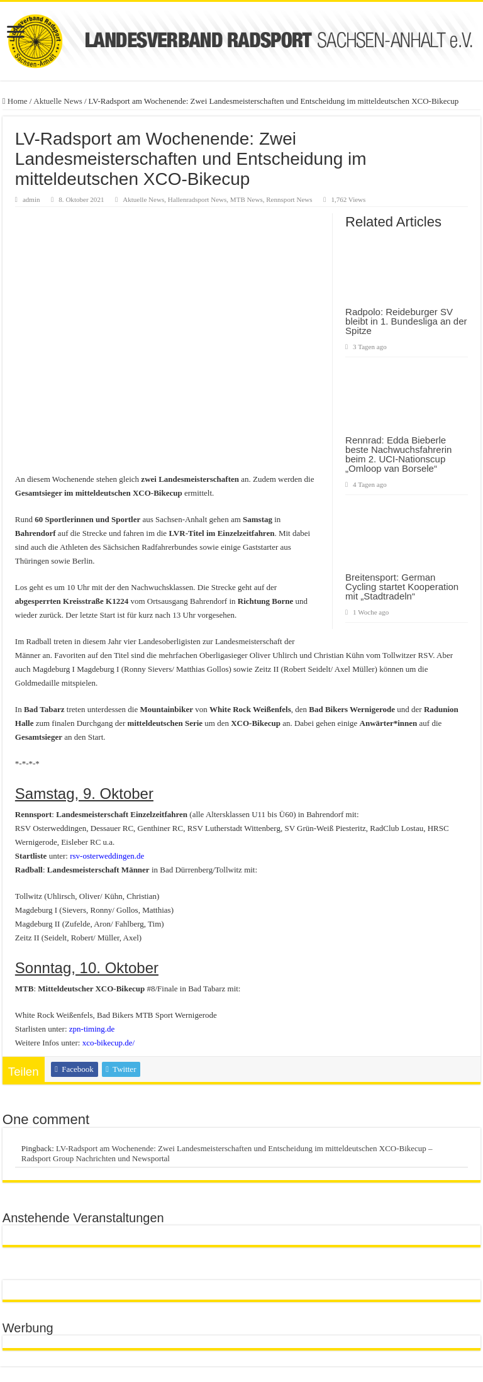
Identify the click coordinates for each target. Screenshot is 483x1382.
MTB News (246, 199)
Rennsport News (289, 199)
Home (15, 101)
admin (31, 199)
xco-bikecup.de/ (108, 1042)
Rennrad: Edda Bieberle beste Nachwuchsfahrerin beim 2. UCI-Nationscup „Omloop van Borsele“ (398, 454)
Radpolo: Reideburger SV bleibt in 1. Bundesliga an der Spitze (406, 321)
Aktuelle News (57, 101)
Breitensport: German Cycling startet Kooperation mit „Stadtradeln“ (401, 586)
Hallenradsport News (197, 199)
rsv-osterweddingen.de (107, 856)
